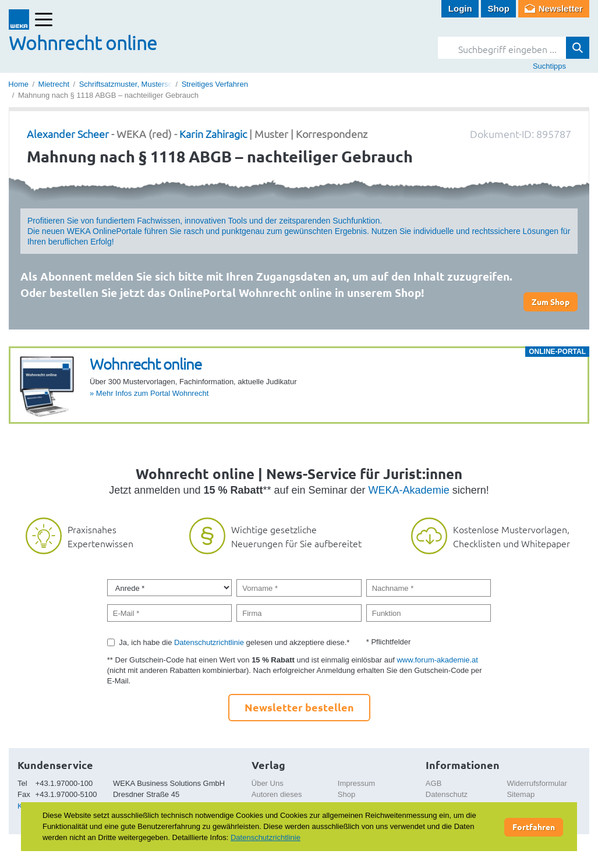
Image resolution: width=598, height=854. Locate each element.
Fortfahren (533, 826)
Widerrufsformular (537, 783)
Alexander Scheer (68, 133)
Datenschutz (447, 794)
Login (460, 8)
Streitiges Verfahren (215, 84)
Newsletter (561, 8)
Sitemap (521, 794)
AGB (433, 783)
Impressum (356, 783)
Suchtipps (549, 66)
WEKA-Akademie (409, 490)
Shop (498, 8)
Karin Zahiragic (213, 133)
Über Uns (268, 783)
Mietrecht (53, 84)
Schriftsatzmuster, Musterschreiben (138, 84)
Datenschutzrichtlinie (209, 642)
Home (18, 84)
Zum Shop (550, 301)
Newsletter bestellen (299, 707)
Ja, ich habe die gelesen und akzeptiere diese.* (234, 642)
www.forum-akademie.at (437, 659)
